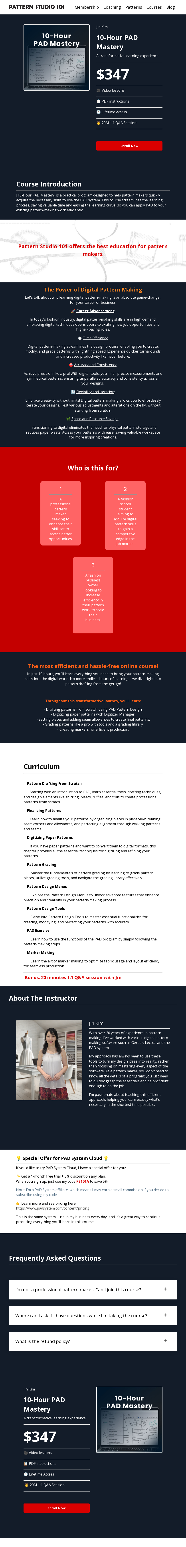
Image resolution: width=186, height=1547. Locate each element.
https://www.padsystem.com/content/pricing (52, 1214)
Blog (170, 7)
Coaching (112, 7)
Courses (154, 7)
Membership (87, 7)
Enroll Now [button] (130, 146)
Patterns (133, 7)
